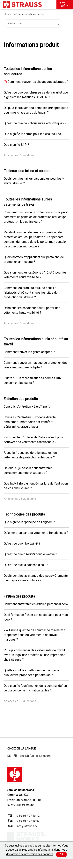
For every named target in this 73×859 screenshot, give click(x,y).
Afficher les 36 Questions (20, 499)
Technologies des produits (24, 514)
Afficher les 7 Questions (19, 155)
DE (9, 755)
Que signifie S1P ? (16, 145)
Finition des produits (19, 596)
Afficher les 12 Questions (20, 701)
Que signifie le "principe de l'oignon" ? (29, 522)
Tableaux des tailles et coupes (27, 171)
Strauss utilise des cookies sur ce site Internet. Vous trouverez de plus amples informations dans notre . (36, 850)
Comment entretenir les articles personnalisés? (36, 604)
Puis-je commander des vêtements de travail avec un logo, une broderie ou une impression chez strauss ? (34, 654)
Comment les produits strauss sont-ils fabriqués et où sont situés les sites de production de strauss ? (31, 292)
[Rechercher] (33, 23)
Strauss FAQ (11, 14)
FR (15, 755)
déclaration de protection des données (29, 854)
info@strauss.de (27, 826)
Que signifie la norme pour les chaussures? (33, 134)
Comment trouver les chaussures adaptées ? (38, 82)
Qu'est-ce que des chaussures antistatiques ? (35, 123)
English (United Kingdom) (36, 755)
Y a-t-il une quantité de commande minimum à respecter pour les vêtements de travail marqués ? (34, 634)
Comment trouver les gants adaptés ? (29, 352)
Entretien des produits (21, 399)
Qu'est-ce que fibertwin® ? (22, 543)
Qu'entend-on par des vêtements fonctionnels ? (36, 533)
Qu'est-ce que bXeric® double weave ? (30, 554)
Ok (61, 854)
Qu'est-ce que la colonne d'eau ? (26, 565)
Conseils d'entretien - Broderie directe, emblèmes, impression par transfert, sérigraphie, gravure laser (30, 421)
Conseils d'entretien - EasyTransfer (28, 406)
